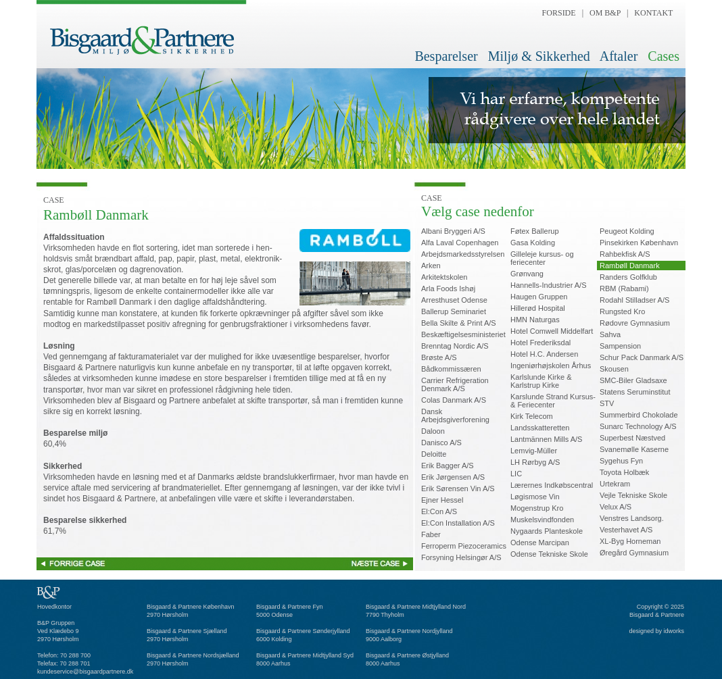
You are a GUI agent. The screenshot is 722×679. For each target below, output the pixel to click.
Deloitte (433, 454)
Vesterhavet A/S (626, 530)
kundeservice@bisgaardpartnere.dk (85, 671)
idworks (673, 631)
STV (607, 403)
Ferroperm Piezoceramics (463, 546)
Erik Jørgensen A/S (453, 477)
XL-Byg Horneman (630, 541)
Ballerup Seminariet (453, 311)
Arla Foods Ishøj (448, 288)
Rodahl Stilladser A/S (634, 300)
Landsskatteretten (539, 428)
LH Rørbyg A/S (535, 462)
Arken (431, 265)
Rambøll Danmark (630, 265)
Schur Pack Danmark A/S (641, 357)
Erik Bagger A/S (447, 465)
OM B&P (605, 13)
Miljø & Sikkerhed (539, 56)
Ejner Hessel (442, 500)
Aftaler (619, 56)
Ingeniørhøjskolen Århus (550, 365)
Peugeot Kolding (627, 231)
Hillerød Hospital (537, 308)
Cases (663, 56)
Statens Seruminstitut (635, 392)
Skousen (614, 369)
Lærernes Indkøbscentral (551, 485)
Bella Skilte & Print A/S (458, 323)
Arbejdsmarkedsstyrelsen (463, 254)
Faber (431, 534)
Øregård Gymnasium (634, 553)
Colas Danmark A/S (453, 400)
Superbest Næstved (632, 438)
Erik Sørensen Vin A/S (458, 488)
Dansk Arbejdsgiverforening (455, 415)
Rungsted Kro (622, 311)
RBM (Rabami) (624, 288)
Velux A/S (615, 507)
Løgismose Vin (535, 497)
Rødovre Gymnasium (635, 323)
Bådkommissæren (451, 369)
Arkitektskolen (444, 277)
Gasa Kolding (532, 242)
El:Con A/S (439, 511)
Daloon (433, 431)
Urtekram (615, 484)
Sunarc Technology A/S (638, 426)
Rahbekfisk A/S (625, 254)
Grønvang (527, 274)
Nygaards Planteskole (546, 531)
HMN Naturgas (535, 320)
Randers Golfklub (628, 277)
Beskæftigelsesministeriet (463, 334)
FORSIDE (559, 13)
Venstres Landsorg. (632, 518)
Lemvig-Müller (533, 451)
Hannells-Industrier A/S (548, 285)
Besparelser (445, 56)
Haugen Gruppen (538, 297)
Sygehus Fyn (621, 461)
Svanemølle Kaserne (634, 449)
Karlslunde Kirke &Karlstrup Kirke (541, 381)
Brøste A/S (439, 357)
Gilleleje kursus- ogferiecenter (542, 258)
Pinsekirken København (639, 242)
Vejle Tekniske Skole (633, 495)
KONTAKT (653, 13)
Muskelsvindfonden (542, 519)
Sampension (620, 346)
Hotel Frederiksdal (540, 342)
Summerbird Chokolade (639, 415)
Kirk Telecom (531, 416)
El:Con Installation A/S (458, 523)
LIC (516, 474)
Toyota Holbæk (624, 472)
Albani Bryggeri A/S (453, 231)
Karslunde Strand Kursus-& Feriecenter (553, 401)
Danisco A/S (441, 442)
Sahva (610, 334)
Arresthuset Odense (454, 300)
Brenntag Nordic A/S (455, 346)
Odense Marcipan (539, 542)
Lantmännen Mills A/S (546, 439)
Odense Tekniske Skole (549, 554)
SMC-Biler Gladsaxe (633, 380)
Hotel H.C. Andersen (544, 354)
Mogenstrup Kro (536, 508)
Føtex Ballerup (534, 231)
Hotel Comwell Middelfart (551, 331)
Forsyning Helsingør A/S (461, 557)
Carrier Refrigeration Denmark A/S (455, 384)
